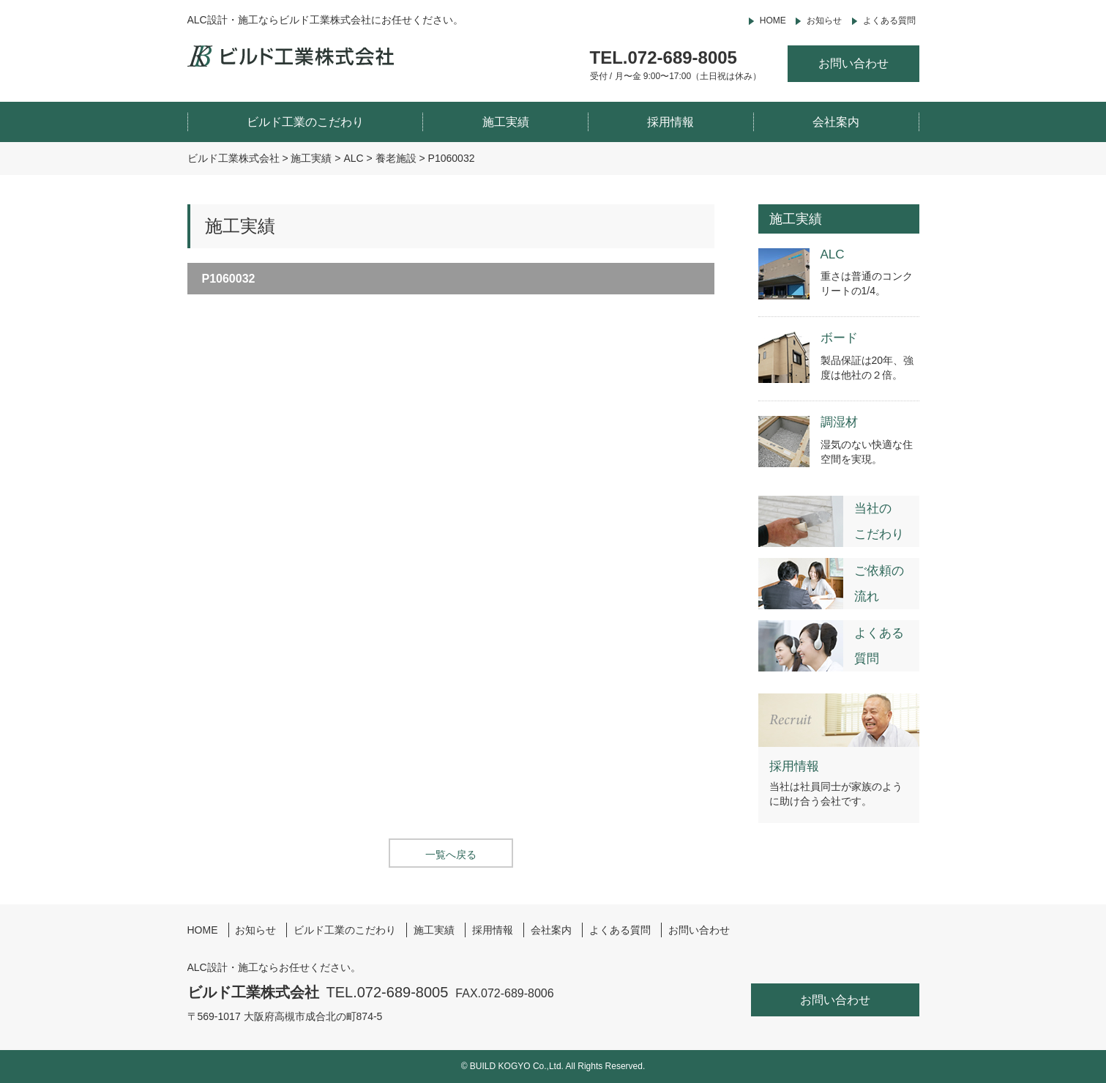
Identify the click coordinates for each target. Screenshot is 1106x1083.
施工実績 (505, 122)
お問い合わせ (853, 63)
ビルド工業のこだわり (305, 122)
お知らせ (824, 20)
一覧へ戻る (451, 854)
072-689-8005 (682, 57)
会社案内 (835, 122)
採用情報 (670, 122)
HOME (773, 20)
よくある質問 (889, 20)
